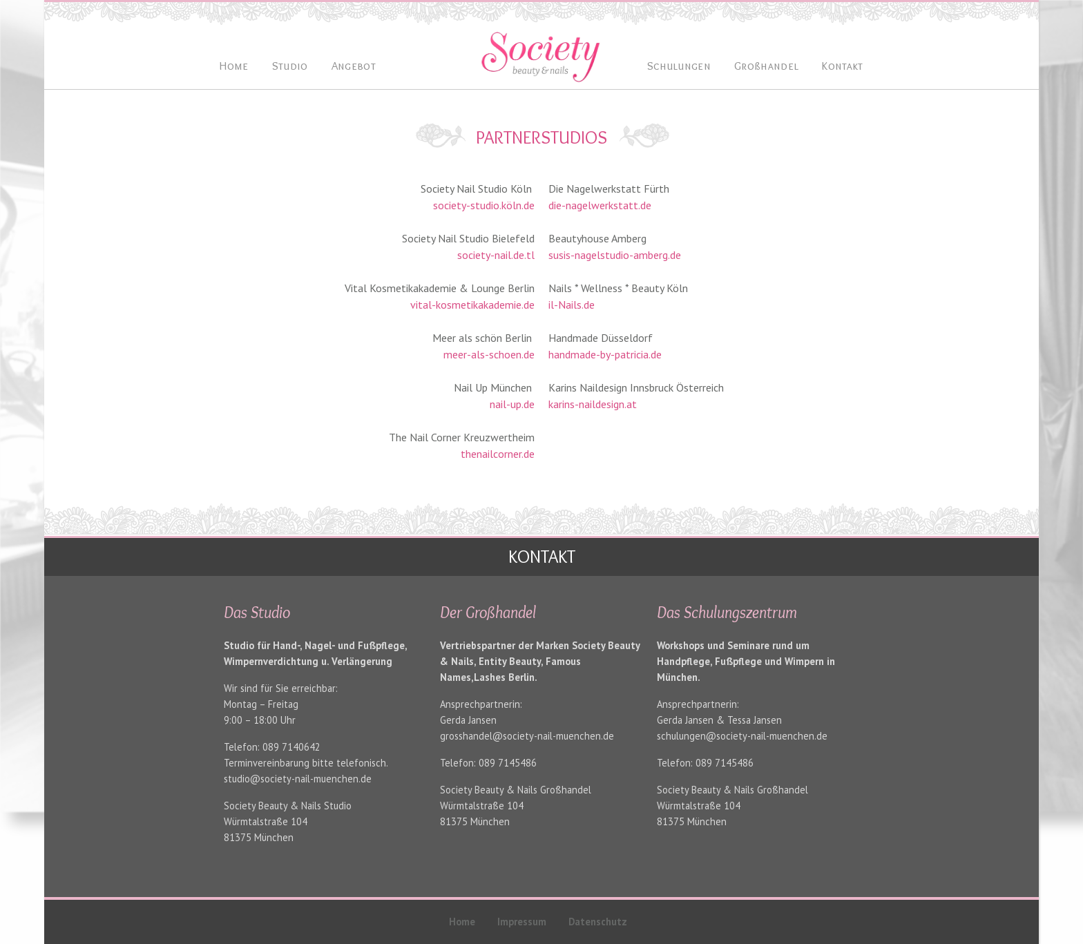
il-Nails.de (571, 304)
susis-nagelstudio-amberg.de (614, 255)
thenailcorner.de (498, 454)
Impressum (521, 921)
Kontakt (842, 66)
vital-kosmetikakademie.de (472, 304)
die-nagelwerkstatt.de (599, 205)
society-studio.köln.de (484, 205)
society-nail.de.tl (496, 255)
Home (462, 921)
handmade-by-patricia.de (605, 354)
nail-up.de (512, 404)
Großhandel (766, 66)
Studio (290, 66)
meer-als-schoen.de (489, 354)
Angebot (354, 66)
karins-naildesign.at (592, 404)
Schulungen (679, 66)
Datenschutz (597, 921)
